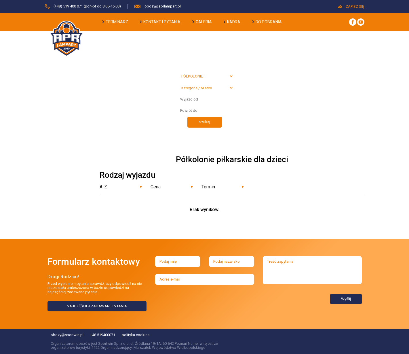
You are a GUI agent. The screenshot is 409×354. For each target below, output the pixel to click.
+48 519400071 (102, 335)
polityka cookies (135, 335)
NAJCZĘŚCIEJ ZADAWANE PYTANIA (97, 306)
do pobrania (267, 22)
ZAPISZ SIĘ (351, 6)
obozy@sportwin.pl (67, 335)
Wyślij (346, 299)
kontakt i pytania (160, 22)
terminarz (115, 22)
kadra (232, 22)
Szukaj (204, 122)
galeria (202, 22)
